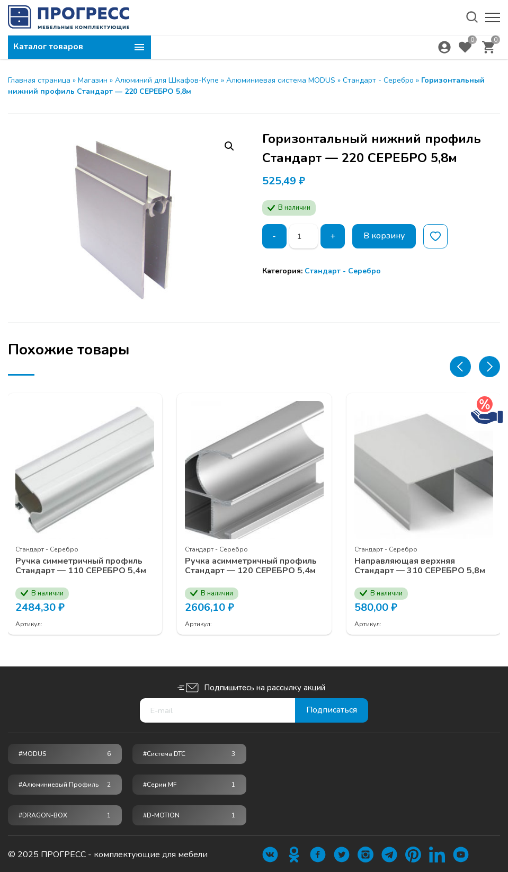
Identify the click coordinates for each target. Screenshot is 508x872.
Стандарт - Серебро (378, 80)
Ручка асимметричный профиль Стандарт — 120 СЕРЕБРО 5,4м (251, 565)
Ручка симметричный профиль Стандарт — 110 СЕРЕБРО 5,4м (81, 565)
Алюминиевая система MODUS (280, 80)
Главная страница (39, 80)
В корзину (384, 236)
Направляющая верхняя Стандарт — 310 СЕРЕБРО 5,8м (420, 565)
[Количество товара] (303, 236)
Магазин (93, 80)
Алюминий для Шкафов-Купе (167, 80)
